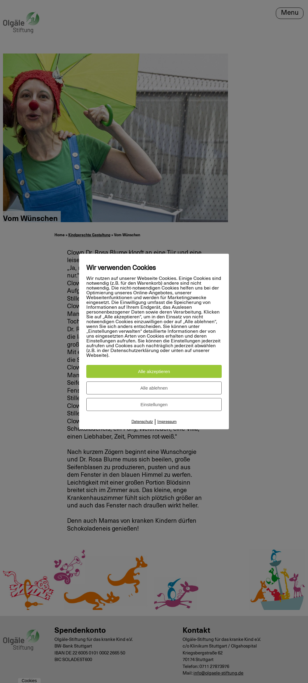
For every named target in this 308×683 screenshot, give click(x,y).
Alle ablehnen (154, 388)
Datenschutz (142, 422)
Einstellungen (154, 404)
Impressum (167, 422)
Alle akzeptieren (154, 371)
